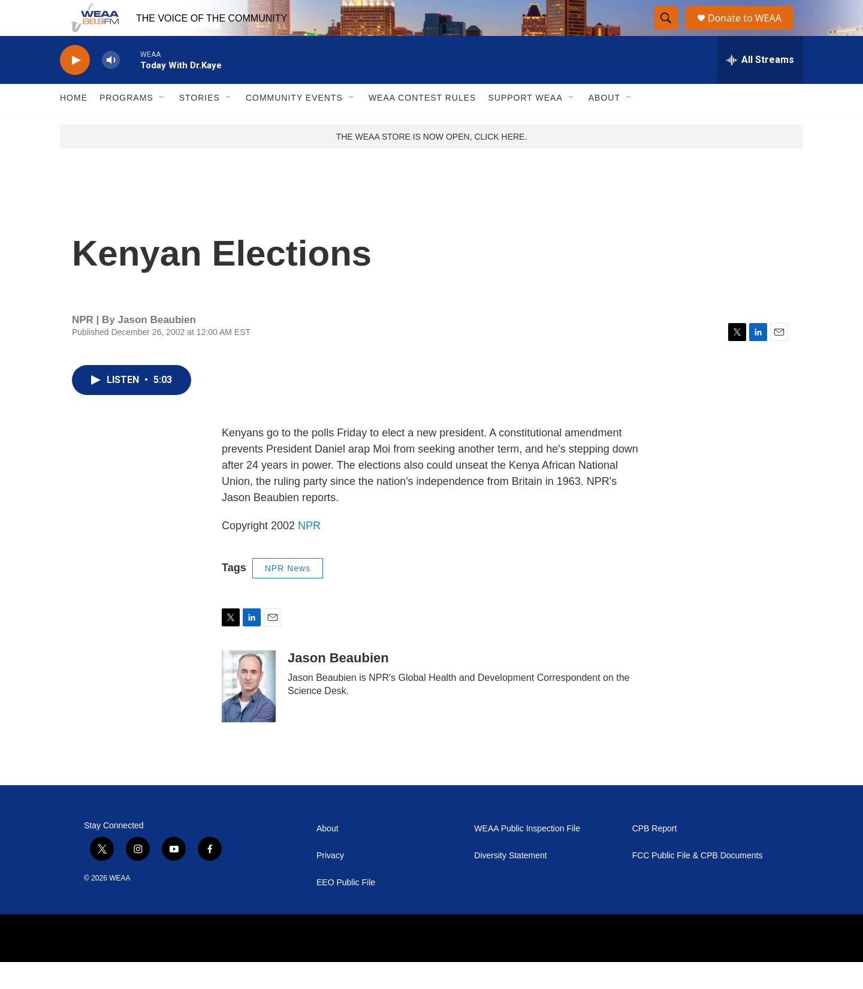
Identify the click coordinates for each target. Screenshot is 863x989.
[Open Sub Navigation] (162, 124)
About (604, 124)
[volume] (111, 87)
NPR (309, 553)
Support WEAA (525, 124)
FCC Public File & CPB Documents (697, 882)
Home (73, 124)
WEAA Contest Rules (422, 124)
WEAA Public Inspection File (527, 855)
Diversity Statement (510, 882)
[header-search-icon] (666, 32)
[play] (75, 87)
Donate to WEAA (749, 31)
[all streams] (760, 87)
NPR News (287, 595)
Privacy (330, 882)
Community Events (294, 124)
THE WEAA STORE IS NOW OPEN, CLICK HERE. (431, 163)
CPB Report (654, 855)
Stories (199, 124)
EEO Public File (345, 909)
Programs (126, 124)
